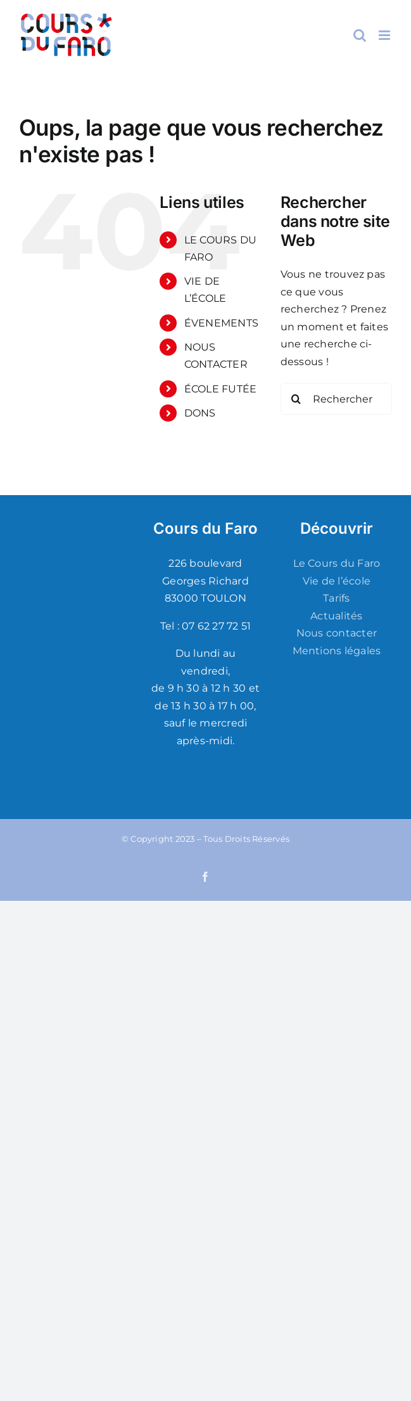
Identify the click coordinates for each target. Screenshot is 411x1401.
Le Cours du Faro (337, 563)
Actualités (336, 616)
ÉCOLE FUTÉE (220, 389)
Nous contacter (336, 633)
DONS (200, 413)
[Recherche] (296, 399)
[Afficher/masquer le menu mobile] (385, 35)
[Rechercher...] (336, 399)
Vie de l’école (336, 581)
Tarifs (336, 598)
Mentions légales (337, 651)
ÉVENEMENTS (221, 323)
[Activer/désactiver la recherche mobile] (359, 35)
